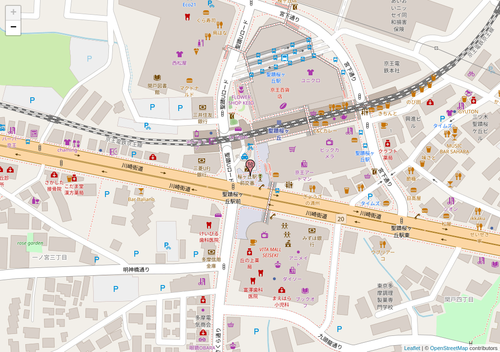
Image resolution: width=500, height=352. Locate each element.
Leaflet (412, 348)
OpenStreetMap (449, 348)
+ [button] (13, 13)
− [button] (13, 28)
